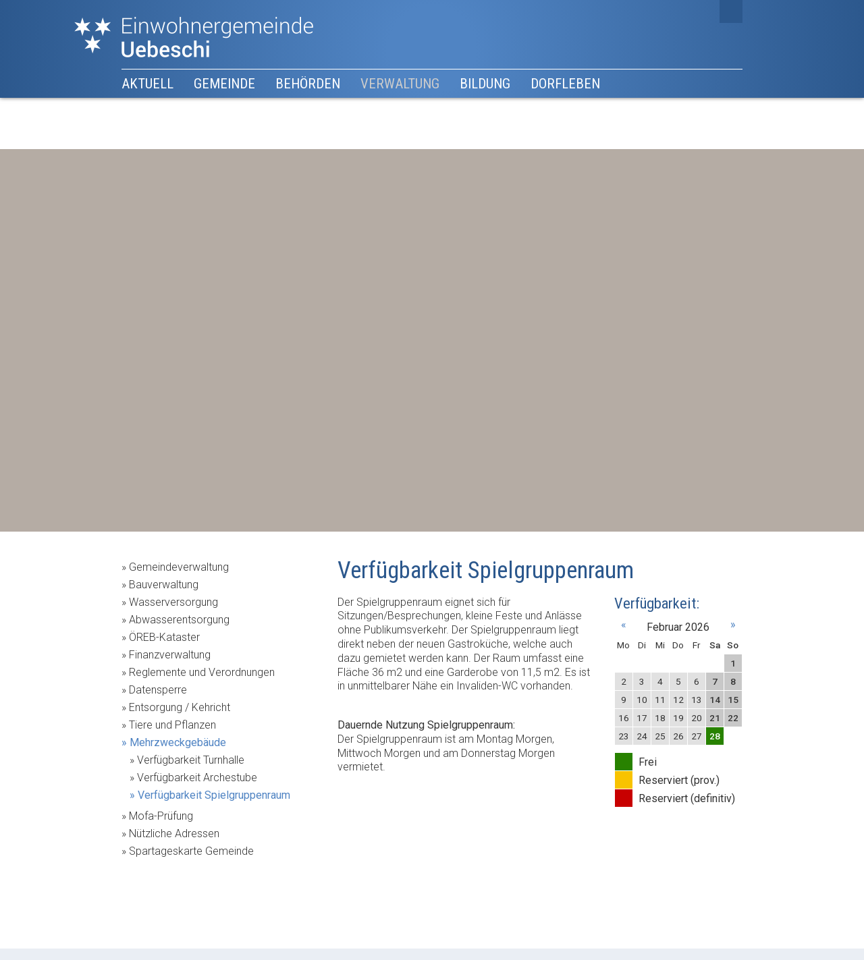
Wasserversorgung (173, 602)
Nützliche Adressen (174, 833)
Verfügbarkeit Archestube (197, 777)
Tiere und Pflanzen (172, 724)
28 (714, 736)
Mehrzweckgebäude (178, 742)
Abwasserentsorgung (179, 619)
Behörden (307, 84)
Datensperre (158, 689)
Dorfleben (565, 84)
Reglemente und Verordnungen (202, 672)
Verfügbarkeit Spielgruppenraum (214, 795)
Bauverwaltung (163, 584)
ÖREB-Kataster (164, 637)
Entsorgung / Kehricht (179, 707)
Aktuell (147, 84)
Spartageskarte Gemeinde (191, 851)
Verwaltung (399, 84)
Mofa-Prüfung (161, 816)
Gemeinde (224, 84)
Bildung (485, 84)
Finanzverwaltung (170, 654)
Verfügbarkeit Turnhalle (190, 760)
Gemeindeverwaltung (179, 567)
